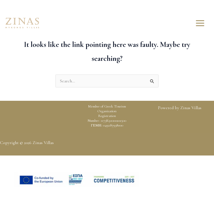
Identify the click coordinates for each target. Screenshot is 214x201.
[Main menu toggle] (200, 23)
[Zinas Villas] (22, 23)
